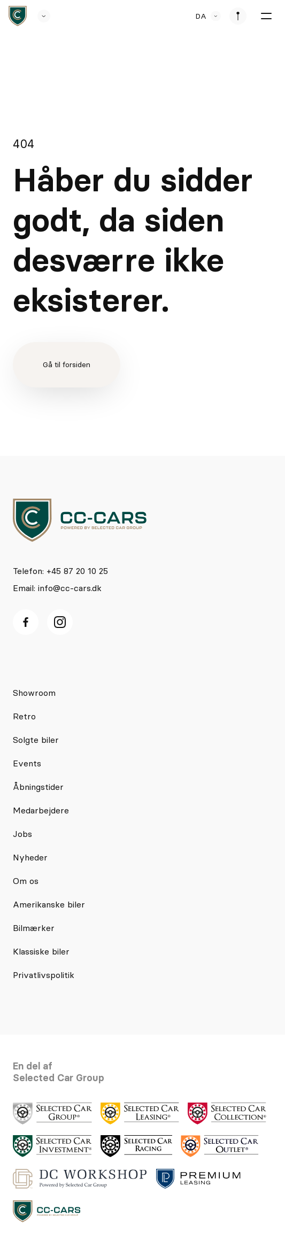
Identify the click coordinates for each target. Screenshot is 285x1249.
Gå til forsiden (66, 364)
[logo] (80, 520)
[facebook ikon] (25, 622)
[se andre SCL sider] (38, 16)
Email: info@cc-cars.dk (57, 588)
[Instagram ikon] (60, 622)
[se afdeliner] (238, 16)
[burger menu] (265, 16)
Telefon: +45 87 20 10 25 (60, 570)
